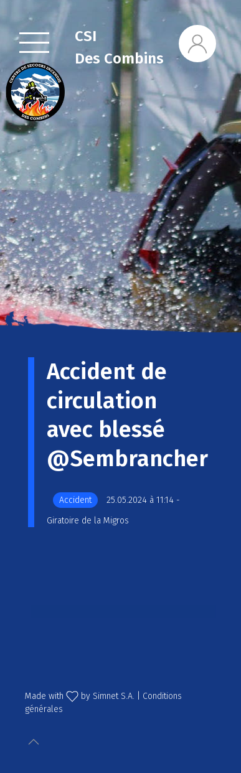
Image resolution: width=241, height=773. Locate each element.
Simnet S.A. (114, 696)
